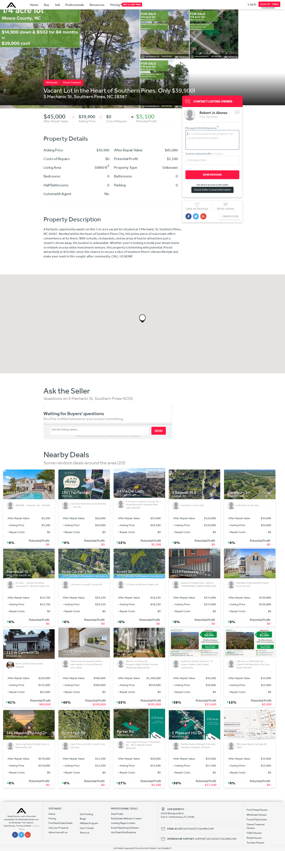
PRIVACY (153, 848)
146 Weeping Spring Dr (26, 733)
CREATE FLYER (228, 216)
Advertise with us (57, 832)
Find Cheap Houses (257, 809)
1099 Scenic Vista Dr (190, 651)
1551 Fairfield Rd (76, 492)
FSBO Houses (254, 833)
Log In (252, 4)
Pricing (115, 5)
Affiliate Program (89, 823)
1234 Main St (17, 492)
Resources (97, 5)
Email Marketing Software (125, 827)
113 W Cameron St (22, 652)
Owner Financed (72, 82)
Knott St (124, 572)
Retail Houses (254, 838)
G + (27, 835)
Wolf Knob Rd (74, 733)
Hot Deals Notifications (123, 832)
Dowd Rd (235, 733)
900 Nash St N (129, 651)
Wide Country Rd (77, 572)
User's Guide (87, 828)
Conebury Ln (238, 492)
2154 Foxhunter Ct (188, 572)
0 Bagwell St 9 (184, 492)
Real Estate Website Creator (126, 818)
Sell (57, 5)
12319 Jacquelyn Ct (79, 651)
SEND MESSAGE (211, 174)
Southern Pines (89, 96)
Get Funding (86, 814)
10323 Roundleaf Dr (244, 572)
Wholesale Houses (257, 814)
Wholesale (51, 82)
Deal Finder (117, 814)
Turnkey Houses (255, 842)
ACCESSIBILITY (165, 848)
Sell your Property (58, 827)
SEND (159, 431)
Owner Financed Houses (255, 826)
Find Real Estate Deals (60, 823)
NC (110, 96)
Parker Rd (125, 732)
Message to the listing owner (202, 127)
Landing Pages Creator (123, 823)
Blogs (83, 818)
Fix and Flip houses (257, 819)
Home (34, 5)
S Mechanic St (58, 96)
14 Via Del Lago (130, 491)
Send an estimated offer (204, 153)
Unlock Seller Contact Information (211, 189)
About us (84, 832)
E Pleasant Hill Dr (187, 733)
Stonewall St (17, 572)
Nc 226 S (235, 651)
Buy (46, 5)
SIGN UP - (269, 4)
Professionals (74, 5)
